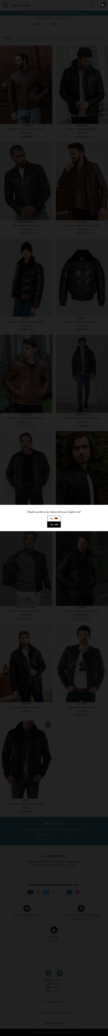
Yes (54, 524)
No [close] (54, 518)
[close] (102, 5)
